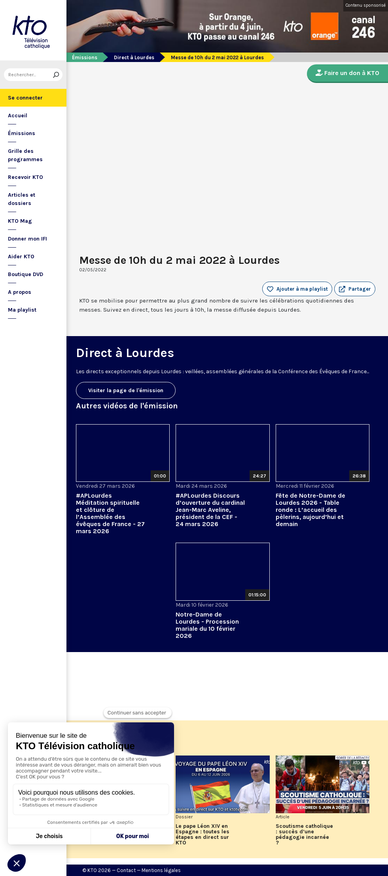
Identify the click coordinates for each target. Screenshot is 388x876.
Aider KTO (21, 256)
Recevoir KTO (25, 177)
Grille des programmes (25, 155)
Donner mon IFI (27, 238)
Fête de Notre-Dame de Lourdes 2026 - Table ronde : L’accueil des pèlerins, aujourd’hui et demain (310, 510)
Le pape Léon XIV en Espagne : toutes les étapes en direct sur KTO (202, 834)
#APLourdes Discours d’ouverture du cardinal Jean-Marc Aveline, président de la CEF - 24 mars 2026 (210, 510)
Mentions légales (161, 870)
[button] (354, 289)
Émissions (21, 133)
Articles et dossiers (21, 199)
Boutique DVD (25, 274)
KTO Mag (20, 221)
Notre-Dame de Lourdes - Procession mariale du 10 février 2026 (207, 625)
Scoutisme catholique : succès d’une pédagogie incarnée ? (304, 834)
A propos (19, 292)
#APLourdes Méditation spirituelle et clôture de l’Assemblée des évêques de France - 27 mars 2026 (110, 513)
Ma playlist (22, 309)
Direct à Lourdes (134, 57)
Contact (126, 870)
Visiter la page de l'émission (125, 390)
